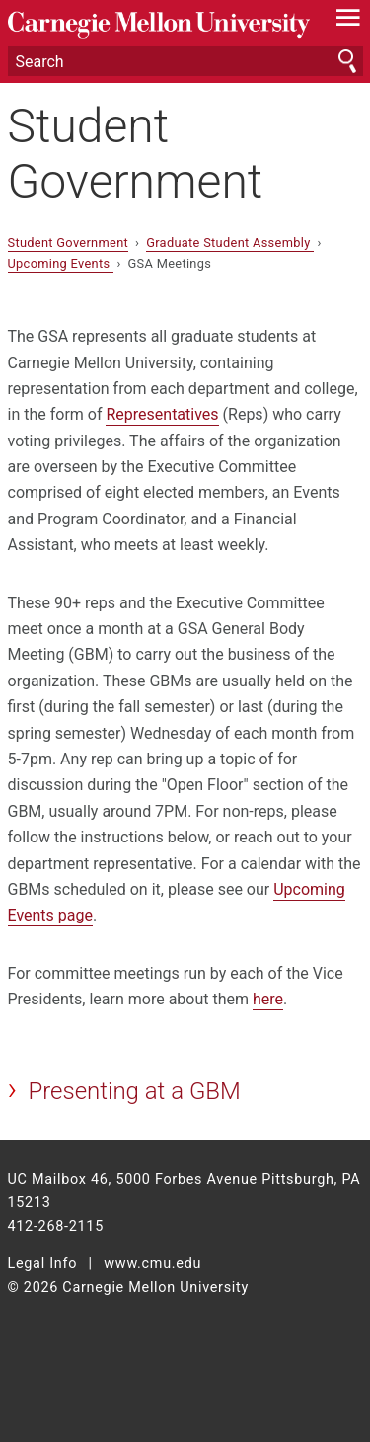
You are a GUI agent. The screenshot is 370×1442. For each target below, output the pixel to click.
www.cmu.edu (152, 1263)
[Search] (185, 61)
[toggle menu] (347, 22)
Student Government (135, 153)
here (268, 999)
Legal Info (43, 1263)
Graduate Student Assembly (230, 242)
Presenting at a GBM (134, 1091)
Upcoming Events (60, 263)
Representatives (162, 414)
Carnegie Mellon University (159, 25)
